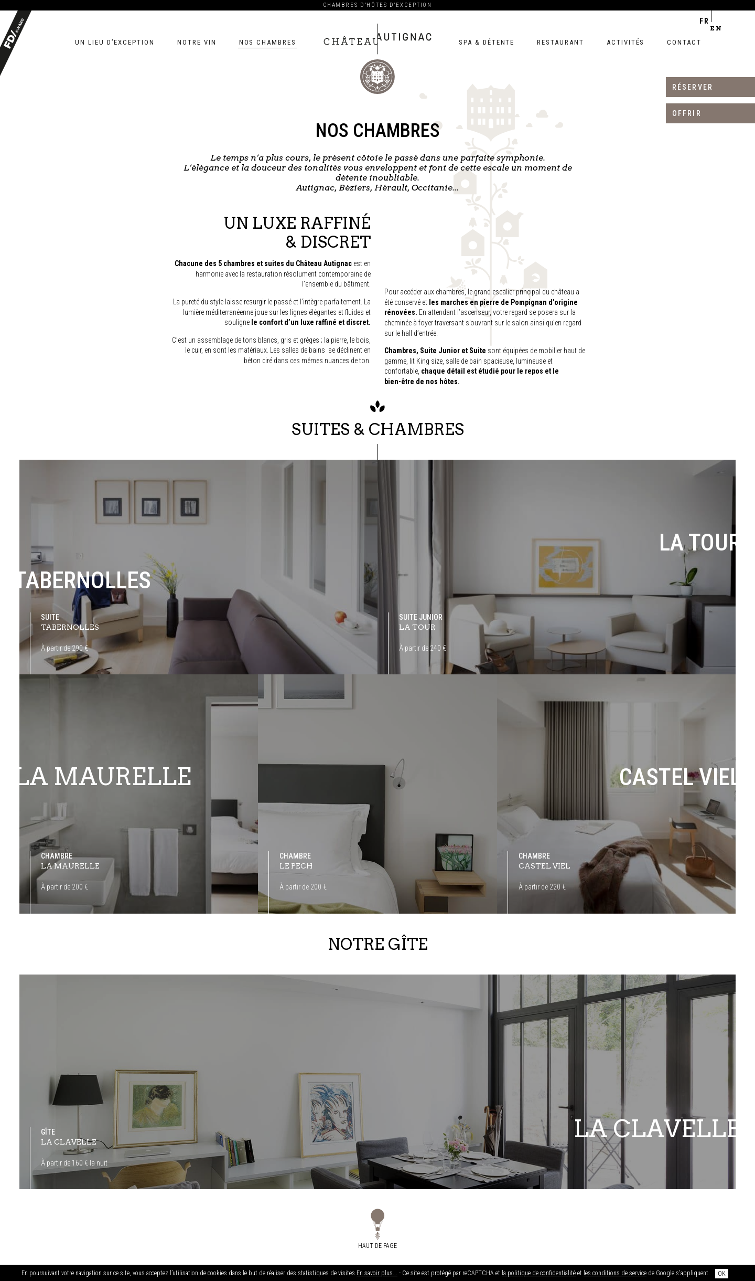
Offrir (687, 113)
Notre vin (197, 42)
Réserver (692, 87)
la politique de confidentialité (539, 1273)
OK (722, 1273)
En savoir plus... (377, 1273)
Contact (684, 42)
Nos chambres (267, 42)
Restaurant (560, 42)
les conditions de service (615, 1273)
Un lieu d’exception (115, 42)
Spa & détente (486, 42)
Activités (626, 42)
